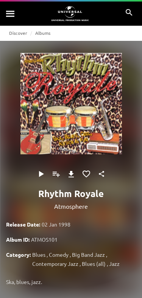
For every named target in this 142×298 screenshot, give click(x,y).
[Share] (101, 173)
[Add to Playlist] (56, 173)
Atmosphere (71, 206)
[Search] (10, 14)
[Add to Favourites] (86, 173)
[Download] (71, 173)
